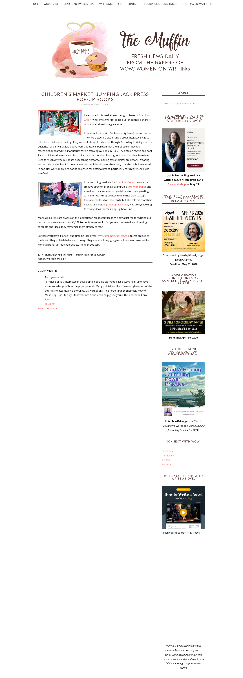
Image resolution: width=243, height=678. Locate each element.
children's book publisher (57, 255)
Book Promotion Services (160, 3)
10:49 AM (50, 304)
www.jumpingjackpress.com (114, 236)
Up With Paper (137, 186)
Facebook (167, 451)
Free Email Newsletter (197, 3)
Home (35, 3)
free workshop (177, 184)
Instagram (168, 455)
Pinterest (167, 464)
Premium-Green (125, 182)
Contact (133, 3)
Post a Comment (47, 308)
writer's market (56, 259)
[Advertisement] (183, 589)
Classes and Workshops (79, 3)
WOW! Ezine (51, 3)
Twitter (166, 460)
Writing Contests (110, 3)
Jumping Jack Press (117, 204)
